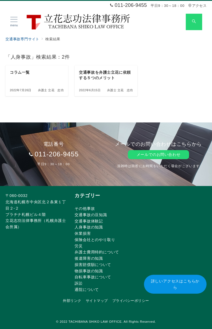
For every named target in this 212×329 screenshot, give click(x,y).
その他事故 (85, 208)
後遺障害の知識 (89, 258)
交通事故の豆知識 (91, 215)
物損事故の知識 (89, 271)
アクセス (197, 6)
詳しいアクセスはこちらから (175, 284)
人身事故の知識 (89, 227)
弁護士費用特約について (97, 252)
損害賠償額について (93, 264)
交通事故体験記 (89, 221)
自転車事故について (93, 277)
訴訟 (79, 283)
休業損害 (83, 233)
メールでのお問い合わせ (158, 154)
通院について (87, 289)
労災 (79, 246)
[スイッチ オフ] (194, 22)
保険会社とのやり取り (95, 240)
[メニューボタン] (14, 22)
